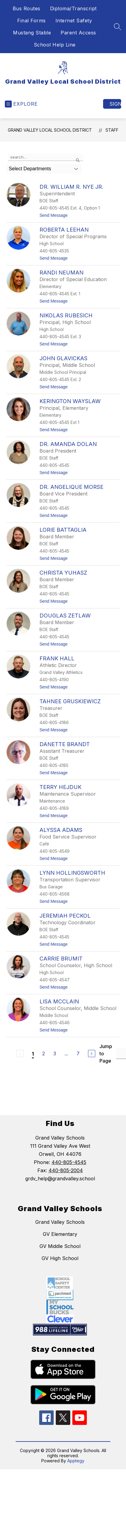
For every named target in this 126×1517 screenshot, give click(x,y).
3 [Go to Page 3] (54, 1053)
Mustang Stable (32, 33)
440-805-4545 (69, 1162)
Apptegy (75, 1460)
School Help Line (55, 45)
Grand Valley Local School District (50, 130)
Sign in (115, 104)
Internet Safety (73, 21)
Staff (112, 130)
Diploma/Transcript (73, 8)
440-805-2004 (66, 1170)
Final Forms (31, 21)
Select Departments (30, 168)
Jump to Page (105, 1053)
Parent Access (78, 33)
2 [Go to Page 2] (43, 1053)
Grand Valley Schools (60, 1222)
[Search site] (117, 26)
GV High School (60, 1258)
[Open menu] (21, 104)
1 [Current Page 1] (33, 1054)
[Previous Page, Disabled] (20, 1053)
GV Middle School (59, 1246)
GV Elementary (60, 1234)
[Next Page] (91, 1053)
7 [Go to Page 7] (78, 1053)
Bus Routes (26, 8)
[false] (45, 157)
